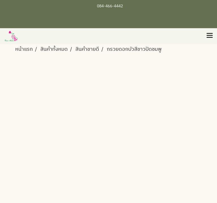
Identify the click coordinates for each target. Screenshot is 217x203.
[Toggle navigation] (209, 36)
